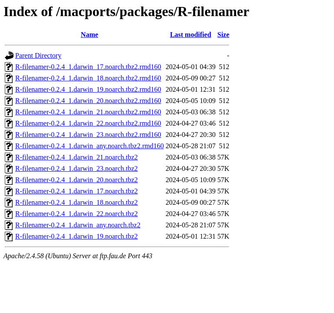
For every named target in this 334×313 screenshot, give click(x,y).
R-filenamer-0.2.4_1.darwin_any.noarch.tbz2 (77, 225)
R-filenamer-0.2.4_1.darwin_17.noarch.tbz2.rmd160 (88, 66)
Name (89, 34)
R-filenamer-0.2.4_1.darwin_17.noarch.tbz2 (76, 191)
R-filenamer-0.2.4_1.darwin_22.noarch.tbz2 (76, 213)
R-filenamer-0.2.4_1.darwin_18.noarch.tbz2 (76, 202)
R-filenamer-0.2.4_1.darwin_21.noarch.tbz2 (76, 157)
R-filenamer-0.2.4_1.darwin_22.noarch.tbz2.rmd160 (88, 123)
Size (223, 34)
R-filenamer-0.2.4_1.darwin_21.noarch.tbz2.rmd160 (88, 112)
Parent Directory (38, 55)
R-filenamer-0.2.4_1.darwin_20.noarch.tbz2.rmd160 (88, 100)
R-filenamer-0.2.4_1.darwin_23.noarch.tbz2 (76, 168)
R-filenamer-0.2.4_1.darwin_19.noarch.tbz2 (76, 236)
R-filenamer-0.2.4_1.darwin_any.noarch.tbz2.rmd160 (89, 146)
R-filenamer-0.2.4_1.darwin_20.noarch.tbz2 (76, 179)
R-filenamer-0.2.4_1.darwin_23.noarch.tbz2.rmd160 (88, 134)
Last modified (190, 34)
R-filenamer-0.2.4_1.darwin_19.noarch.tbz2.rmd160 (88, 89)
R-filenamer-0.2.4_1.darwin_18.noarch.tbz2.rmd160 (88, 78)
